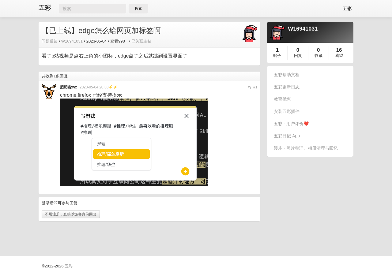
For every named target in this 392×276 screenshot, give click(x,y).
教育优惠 (282, 99)
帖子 (277, 55)
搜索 (138, 8)
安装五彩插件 (287, 111)
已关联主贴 (141, 41)
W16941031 (72, 41)
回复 (298, 55)
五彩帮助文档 (287, 74)
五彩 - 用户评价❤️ (291, 123)
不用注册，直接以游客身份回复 (70, 214)
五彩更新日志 (287, 86)
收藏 (318, 55)
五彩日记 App (287, 135)
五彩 (45, 8)
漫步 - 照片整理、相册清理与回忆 (305, 148)
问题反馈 (50, 41)
